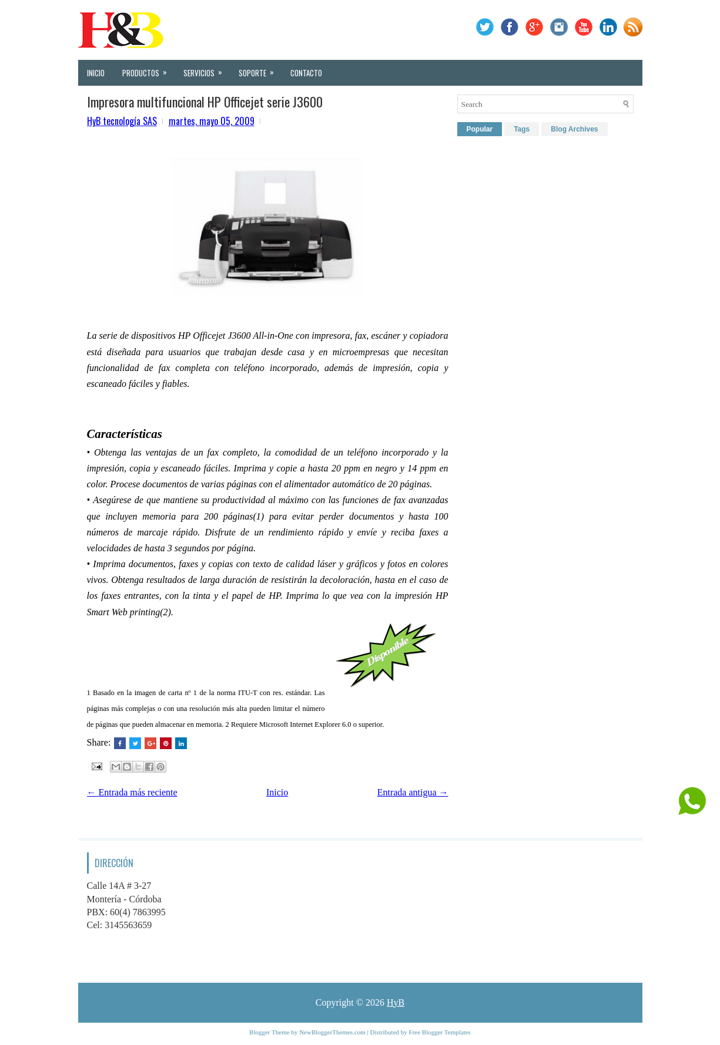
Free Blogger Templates (440, 1032)
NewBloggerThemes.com (332, 1032)
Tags (522, 129)
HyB (395, 1002)
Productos (148, 69)
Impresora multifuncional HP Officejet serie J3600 (205, 102)
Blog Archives (574, 129)
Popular (480, 129)
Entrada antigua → (412, 792)
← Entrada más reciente (132, 792)
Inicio (96, 73)
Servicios (206, 69)
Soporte (260, 69)
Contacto (306, 73)
